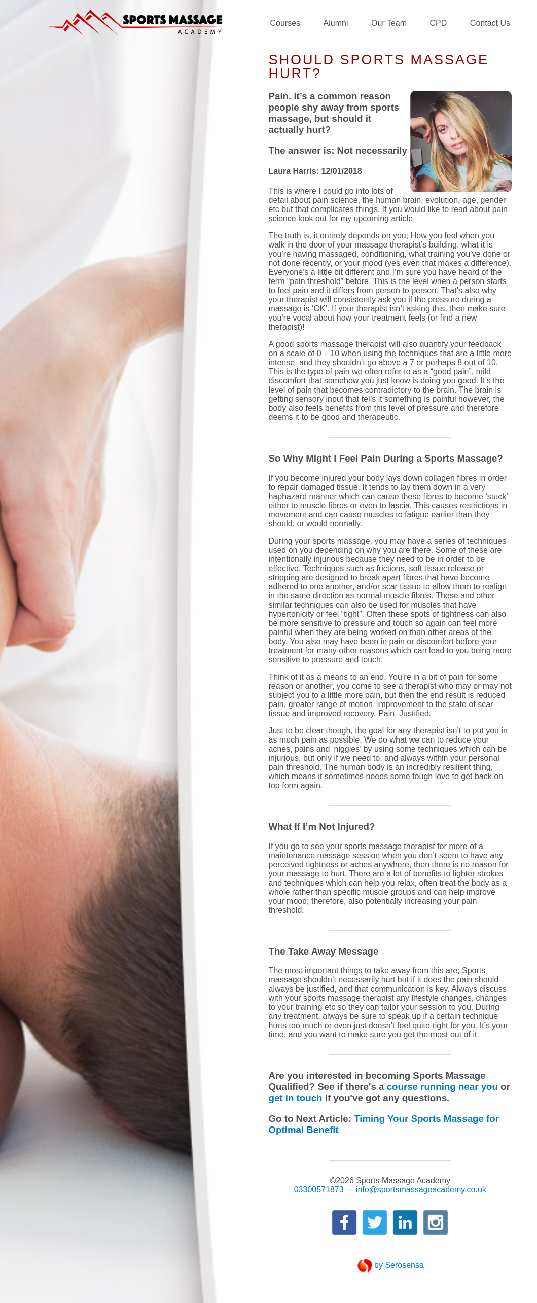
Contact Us (490, 23)
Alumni (336, 23)
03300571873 (319, 1189)
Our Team (389, 23)
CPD (438, 23)
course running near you (442, 1086)
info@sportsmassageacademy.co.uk (421, 1189)
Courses (285, 23)
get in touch (296, 1098)
